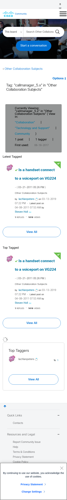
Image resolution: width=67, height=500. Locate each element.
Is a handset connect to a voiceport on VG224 (35, 178)
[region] (33, 481)
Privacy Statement (32, 484)
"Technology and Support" (32, 128)
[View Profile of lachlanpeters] (26, 199)
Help (15, 447)
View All (31, 232)
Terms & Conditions (24, 452)
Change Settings (32, 491)
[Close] (61, 468)
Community (22, 134)
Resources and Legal (33, 434)
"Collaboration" (25, 122)
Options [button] (58, 78)
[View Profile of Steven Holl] (21, 212)
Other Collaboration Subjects (24, 69)
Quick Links (33, 415)
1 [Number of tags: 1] (57, 360)
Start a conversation (33, 45)
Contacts (18, 423)
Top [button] (5, 406)
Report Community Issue (27, 442)
